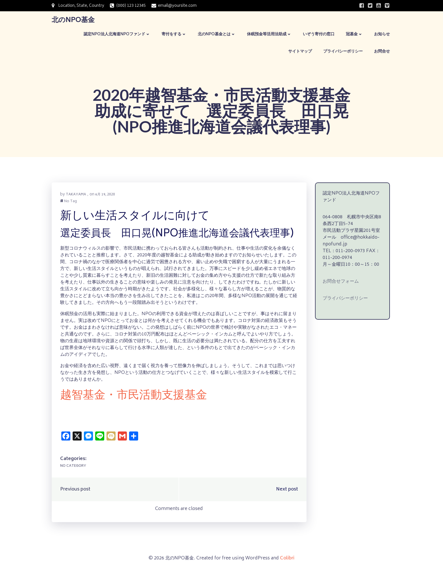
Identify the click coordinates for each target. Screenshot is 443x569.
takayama (76, 195)
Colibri (287, 558)
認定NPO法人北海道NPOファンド (117, 34)
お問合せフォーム (341, 281)
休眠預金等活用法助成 (269, 34)
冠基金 (354, 34)
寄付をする (174, 34)
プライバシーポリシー (343, 51)
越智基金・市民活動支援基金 (133, 396)
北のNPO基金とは (217, 34)
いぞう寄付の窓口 (319, 34)
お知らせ (382, 34)
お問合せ (382, 51)
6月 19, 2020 (105, 195)
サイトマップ (300, 51)
